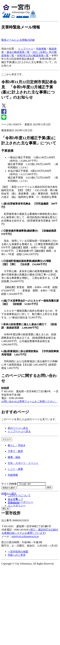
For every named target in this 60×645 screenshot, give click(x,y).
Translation (13, 502)
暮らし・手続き (17, 445)
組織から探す (9, 493)
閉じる (6, 508)
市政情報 (41, 48)
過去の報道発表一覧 (18, 52)
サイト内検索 (9, 483)
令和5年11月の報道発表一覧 (33, 55)
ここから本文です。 (12, 74)
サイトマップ (15, 499)
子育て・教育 (15, 451)
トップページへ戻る (19, 431)
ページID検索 (9, 487)
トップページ (25, 48)
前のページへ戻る (18, 428)
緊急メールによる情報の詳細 (18, 40)
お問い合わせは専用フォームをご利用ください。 (29, 401)
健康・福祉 (14, 457)
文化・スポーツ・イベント (23, 463)
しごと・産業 (15, 469)
